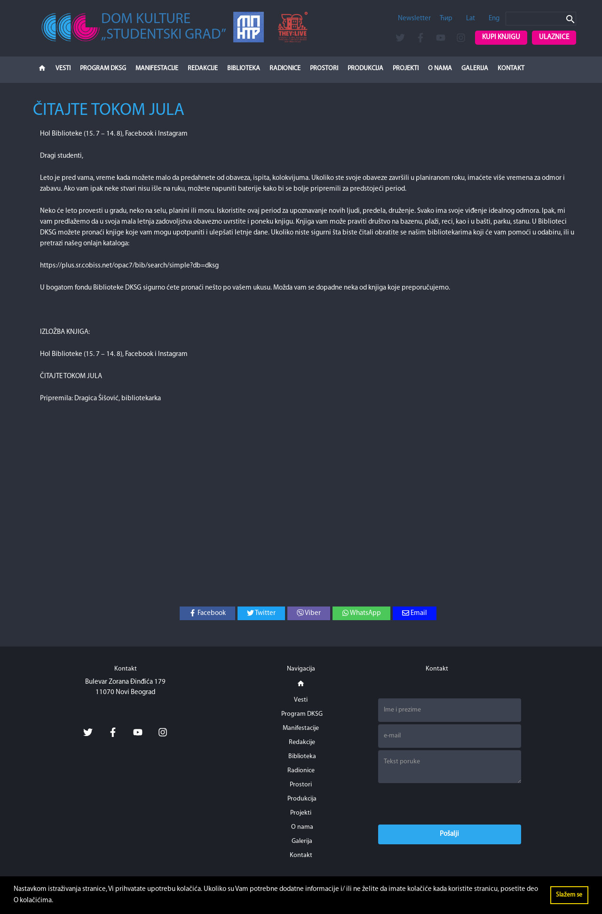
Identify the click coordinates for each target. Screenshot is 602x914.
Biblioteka (243, 68)
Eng (494, 18)
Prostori (324, 68)
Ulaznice (554, 37)
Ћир (446, 18)
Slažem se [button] (569, 895)
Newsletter (414, 18)
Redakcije (203, 68)
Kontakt (511, 68)
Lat (470, 18)
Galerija (474, 68)
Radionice (285, 68)
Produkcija (365, 68)
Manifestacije (156, 68)
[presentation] (449, 803)
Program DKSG (103, 68)
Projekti (406, 68)
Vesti (63, 68)
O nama (440, 68)
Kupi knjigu (501, 37)
